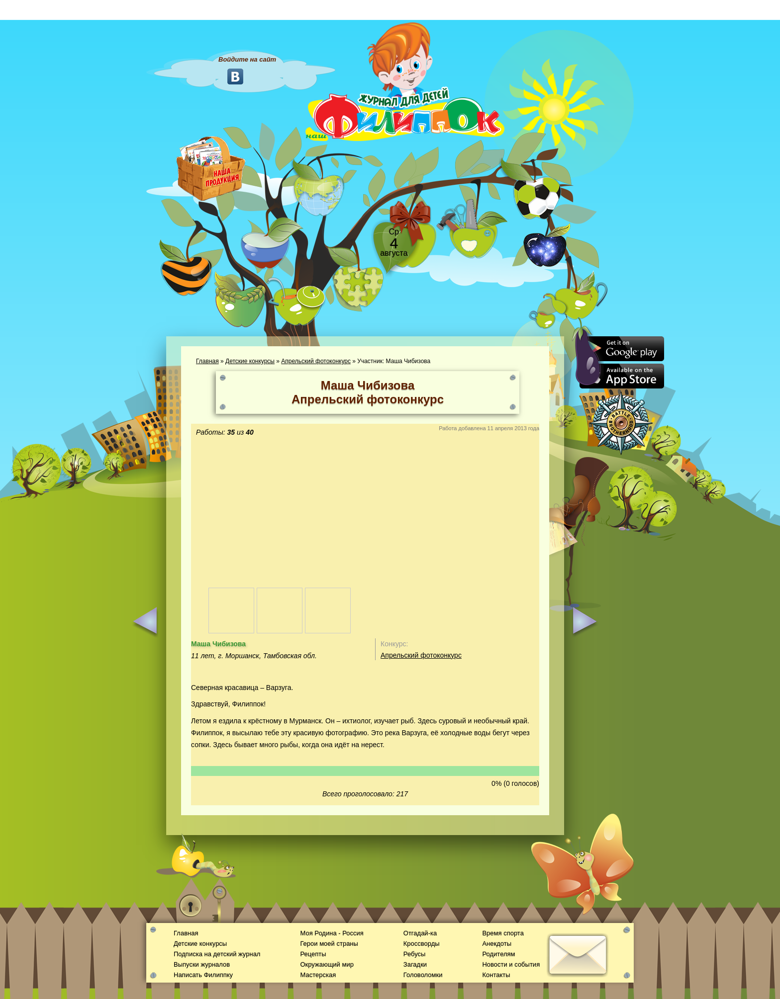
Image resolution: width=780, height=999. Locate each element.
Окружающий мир (326, 964)
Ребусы (414, 954)
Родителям (498, 954)
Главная (207, 361)
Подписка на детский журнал (217, 954)
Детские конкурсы (250, 361)
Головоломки (423, 975)
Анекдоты (496, 943)
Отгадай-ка (420, 933)
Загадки (415, 964)
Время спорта (502, 933)
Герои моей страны (329, 943)
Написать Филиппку (203, 975)
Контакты (496, 975)
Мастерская (318, 975)
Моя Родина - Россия (331, 933)
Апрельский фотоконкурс (316, 361)
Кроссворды (421, 943)
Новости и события (511, 964)
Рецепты (313, 954)
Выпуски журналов (202, 964)
